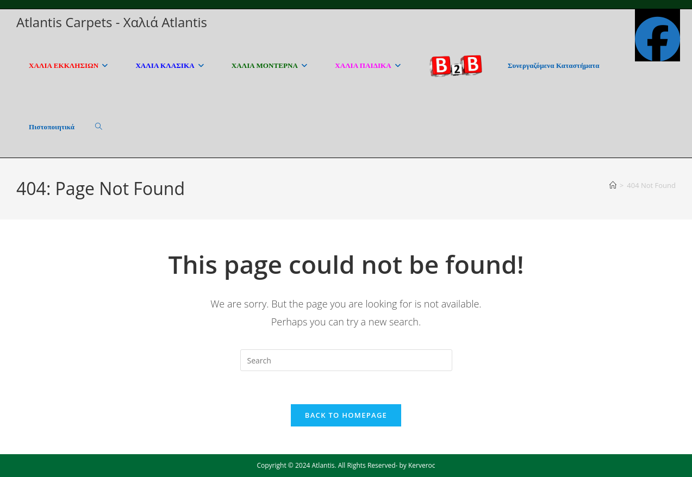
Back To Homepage (346, 415)
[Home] (612, 185)
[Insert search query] (346, 360)
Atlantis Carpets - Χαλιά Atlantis (111, 22)
